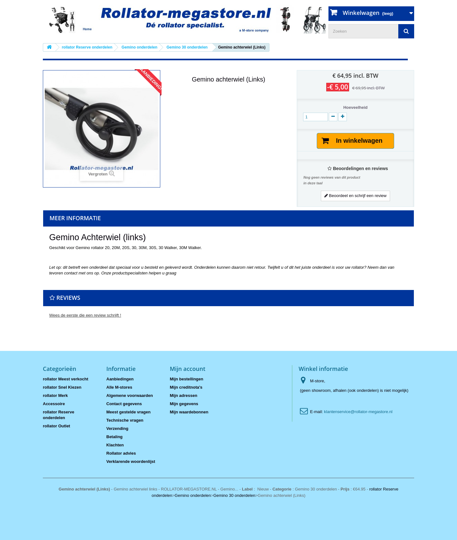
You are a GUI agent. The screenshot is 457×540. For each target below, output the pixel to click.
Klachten (115, 445)
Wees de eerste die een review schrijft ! (85, 315)
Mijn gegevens (184, 403)
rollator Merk (55, 395)
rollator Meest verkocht (65, 379)
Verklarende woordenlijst (130, 461)
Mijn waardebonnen (189, 412)
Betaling (114, 436)
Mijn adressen (183, 395)
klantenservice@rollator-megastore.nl (358, 411)
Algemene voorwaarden (129, 395)
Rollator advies (121, 453)
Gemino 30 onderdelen (234, 495)
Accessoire (54, 403)
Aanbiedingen (120, 379)
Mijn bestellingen (186, 379)
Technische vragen (124, 420)
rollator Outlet (56, 426)
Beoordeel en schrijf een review (355, 195)
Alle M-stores (119, 387)
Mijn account (187, 368)
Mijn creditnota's (186, 387)
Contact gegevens (124, 403)
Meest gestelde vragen (128, 412)
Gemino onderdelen (193, 495)
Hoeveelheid (355, 107)
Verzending (117, 428)
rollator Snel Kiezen (62, 387)
